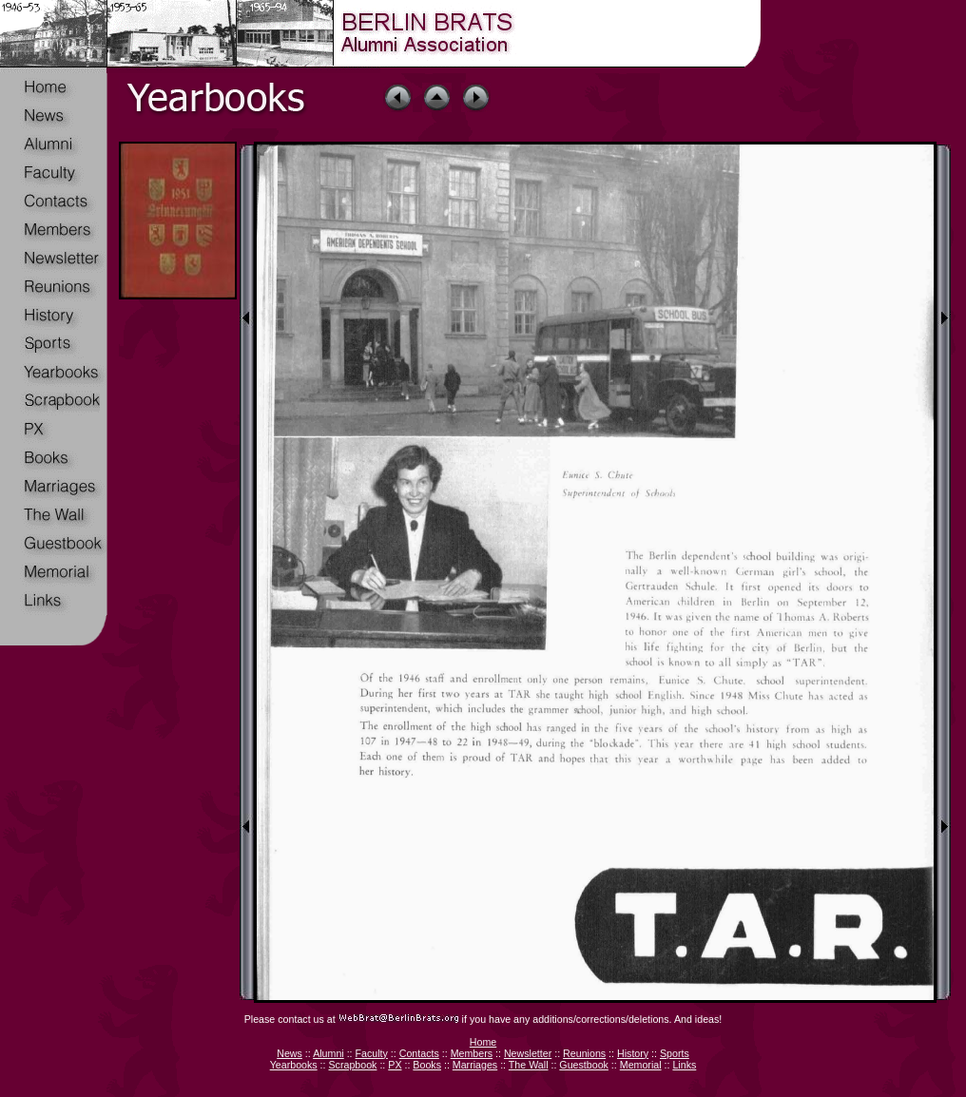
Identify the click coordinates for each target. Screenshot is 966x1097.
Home (483, 1042)
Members (472, 1053)
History (632, 1053)
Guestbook (584, 1064)
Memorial (641, 1064)
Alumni (328, 1053)
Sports (674, 1053)
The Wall (529, 1064)
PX (394, 1064)
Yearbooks (294, 1064)
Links (684, 1064)
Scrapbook (352, 1064)
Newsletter (527, 1053)
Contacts (419, 1053)
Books (427, 1064)
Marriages (475, 1064)
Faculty (372, 1053)
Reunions (584, 1053)
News (289, 1053)
